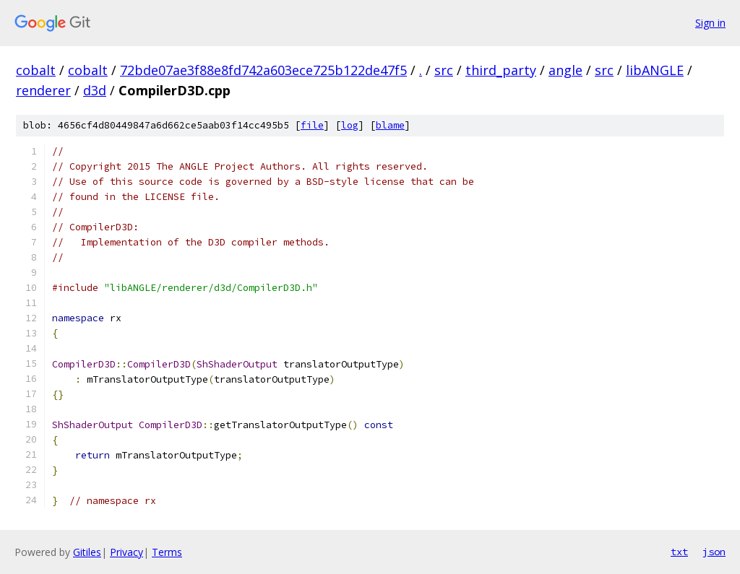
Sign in (710, 23)
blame (390, 125)
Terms (167, 552)
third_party (500, 70)
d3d (94, 90)
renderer (43, 90)
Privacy (126, 552)
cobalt (36, 70)
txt (679, 551)
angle (565, 70)
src (443, 70)
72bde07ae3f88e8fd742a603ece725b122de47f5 (263, 70)
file (312, 125)
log (349, 125)
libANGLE (655, 70)
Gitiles (87, 552)
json (714, 551)
